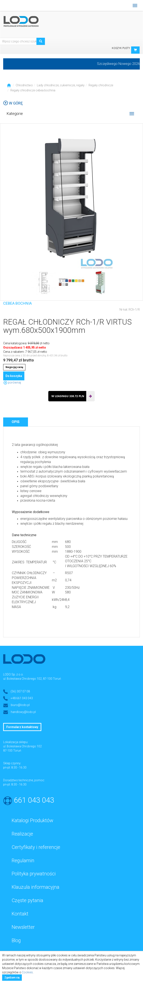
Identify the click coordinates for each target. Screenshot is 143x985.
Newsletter (23, 927)
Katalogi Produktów (32, 820)
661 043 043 (34, 800)
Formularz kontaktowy (22, 727)
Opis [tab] (15, 422)
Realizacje (22, 834)
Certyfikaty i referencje (36, 847)
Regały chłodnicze (101, 85)
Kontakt (20, 914)
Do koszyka (14, 376)
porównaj (12, 382)
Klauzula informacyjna (35, 887)
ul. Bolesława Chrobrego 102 (22, 746)
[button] (135, 50)
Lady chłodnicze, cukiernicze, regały (61, 85)
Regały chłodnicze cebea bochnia (32, 90)
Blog (16, 940)
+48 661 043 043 (22, 698)
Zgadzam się (11, 977)
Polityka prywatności (34, 874)
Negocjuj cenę (14, 367)
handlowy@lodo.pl (23, 712)
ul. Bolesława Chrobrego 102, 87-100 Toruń (32, 678)
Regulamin (23, 861)
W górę (13, 103)
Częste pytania (27, 900)
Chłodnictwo (24, 85)
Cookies (27, 972)
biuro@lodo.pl (20, 705)
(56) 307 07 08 (20, 691)
